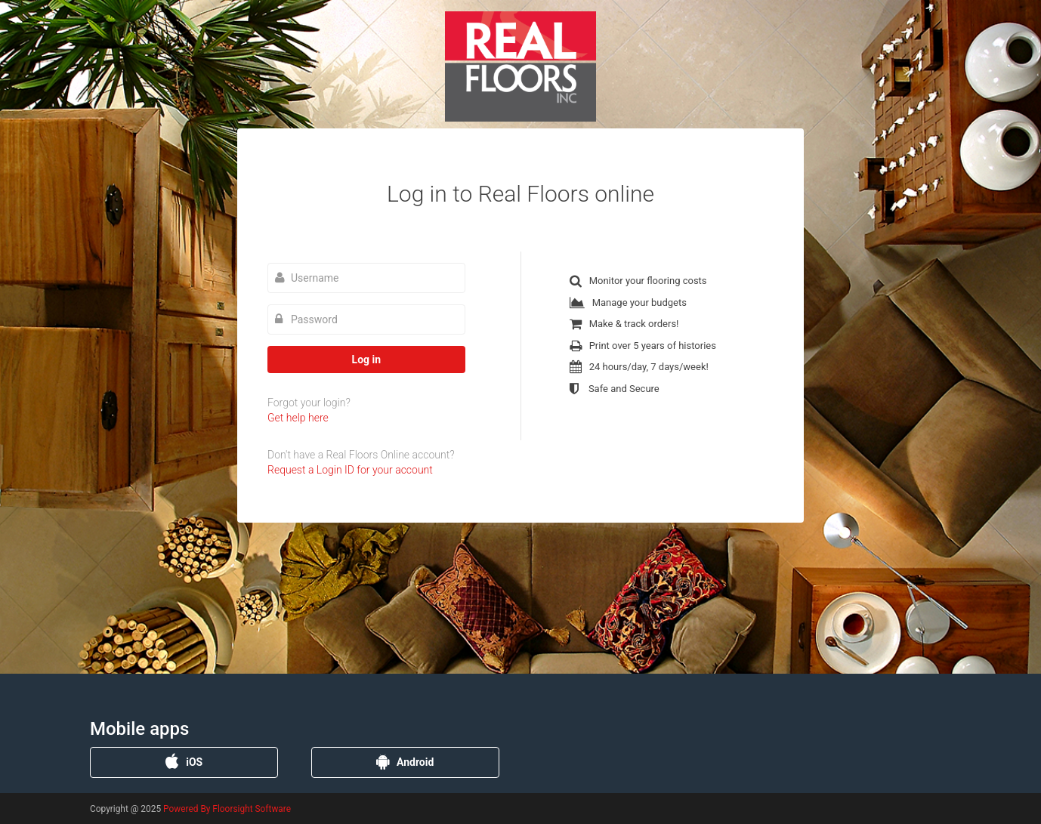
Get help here (298, 418)
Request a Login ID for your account (350, 470)
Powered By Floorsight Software (227, 809)
